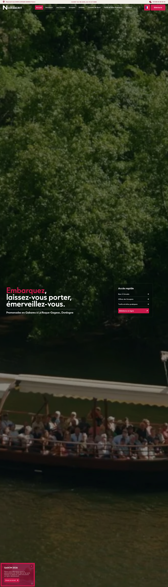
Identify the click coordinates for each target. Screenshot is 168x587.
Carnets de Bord (94, 7)
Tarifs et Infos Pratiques (113, 7)
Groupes (72, 7)
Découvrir (49, 7)
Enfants (82, 7)
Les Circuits (60, 7)
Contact (129, 7)
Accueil (39, 7)
